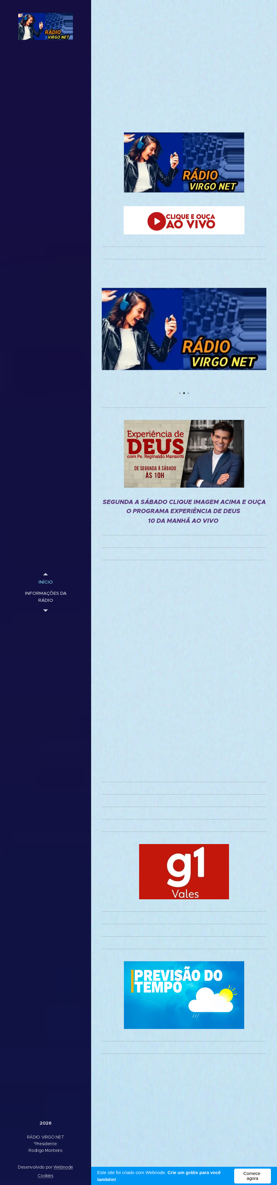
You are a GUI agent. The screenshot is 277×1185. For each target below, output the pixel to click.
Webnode (63, 1167)
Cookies (45, 1175)
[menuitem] (45, 581)
